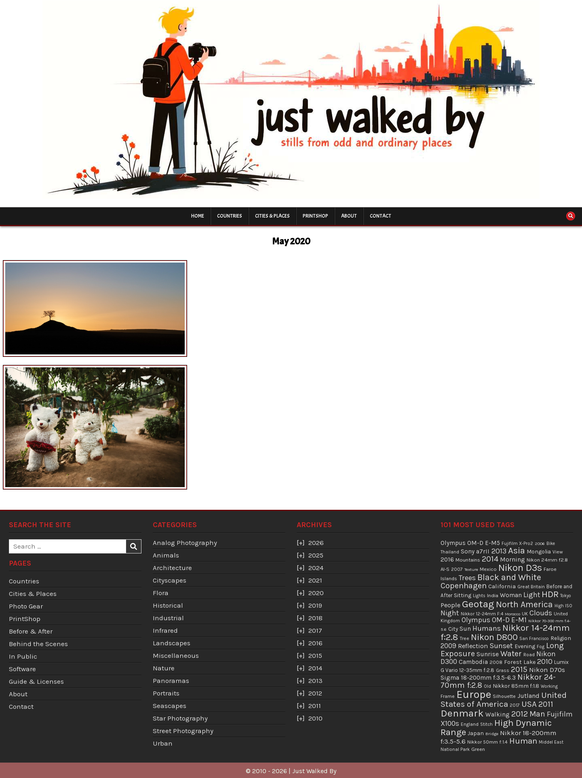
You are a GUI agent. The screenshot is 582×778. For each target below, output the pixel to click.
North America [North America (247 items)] (524, 604)
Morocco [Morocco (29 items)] (512, 614)
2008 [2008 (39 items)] (495, 662)
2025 (315, 555)
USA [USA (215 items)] (529, 704)
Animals (166, 555)
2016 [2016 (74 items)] (447, 559)
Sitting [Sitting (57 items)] (462, 595)
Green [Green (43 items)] (478, 749)
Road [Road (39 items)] (529, 654)
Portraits (166, 693)
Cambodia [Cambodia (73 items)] (473, 662)
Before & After (31, 631)
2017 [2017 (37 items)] (515, 705)
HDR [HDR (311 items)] (550, 594)
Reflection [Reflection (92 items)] (473, 646)
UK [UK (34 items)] (525, 614)
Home (197, 216)
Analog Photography (185, 542)
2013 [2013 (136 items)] (498, 551)
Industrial (168, 618)
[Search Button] (570, 216)
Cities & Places (272, 216)
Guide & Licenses (36, 681)
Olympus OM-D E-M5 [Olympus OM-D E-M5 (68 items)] (470, 543)
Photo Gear (26, 606)
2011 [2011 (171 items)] (545, 704)
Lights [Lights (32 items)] (479, 595)
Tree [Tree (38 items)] (464, 638)
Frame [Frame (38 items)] (448, 696)
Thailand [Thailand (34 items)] (450, 552)
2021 (315, 580)
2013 (315, 680)
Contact (380, 216)
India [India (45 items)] (492, 595)
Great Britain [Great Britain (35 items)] (531, 586)
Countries (229, 216)
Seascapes (169, 706)
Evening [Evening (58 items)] (525, 646)
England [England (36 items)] (470, 724)
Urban (163, 743)
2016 (315, 643)
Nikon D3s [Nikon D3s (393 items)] (520, 567)
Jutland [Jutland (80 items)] (528, 696)
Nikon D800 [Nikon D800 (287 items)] (494, 637)
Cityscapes (169, 580)
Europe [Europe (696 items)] (473, 694)
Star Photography (180, 718)
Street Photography (183, 731)
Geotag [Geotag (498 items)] (478, 604)
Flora (161, 593)
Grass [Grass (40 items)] (502, 670)
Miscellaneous (176, 655)
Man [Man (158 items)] (537, 714)
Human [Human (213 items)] (523, 741)
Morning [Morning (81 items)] (512, 559)
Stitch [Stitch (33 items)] (486, 724)
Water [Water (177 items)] (511, 653)
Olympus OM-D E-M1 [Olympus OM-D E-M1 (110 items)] (494, 620)
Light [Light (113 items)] (531, 595)
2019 (315, 605)
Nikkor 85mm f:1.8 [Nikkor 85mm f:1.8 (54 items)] (516, 686)
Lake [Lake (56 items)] (529, 662)
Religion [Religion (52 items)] (560, 638)
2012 (315, 693)
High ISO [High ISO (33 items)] (563, 605)
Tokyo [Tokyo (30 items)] (565, 595)
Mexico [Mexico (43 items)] (488, 569)
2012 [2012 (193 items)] (519, 714)
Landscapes (171, 643)
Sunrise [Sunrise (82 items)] (488, 654)
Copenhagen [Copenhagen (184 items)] (464, 585)
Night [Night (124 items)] (450, 612)
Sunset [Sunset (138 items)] (501, 645)
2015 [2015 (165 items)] (519, 669)
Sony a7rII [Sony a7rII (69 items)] (475, 551)
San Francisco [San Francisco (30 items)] (534, 638)
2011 (314, 706)
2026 (316, 542)
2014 (315, 668)
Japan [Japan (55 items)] (476, 733)
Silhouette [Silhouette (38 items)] (504, 696)
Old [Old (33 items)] (487, 686)
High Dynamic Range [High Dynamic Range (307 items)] (496, 727)
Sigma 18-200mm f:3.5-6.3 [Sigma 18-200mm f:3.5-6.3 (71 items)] (478, 677)
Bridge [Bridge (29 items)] (491, 733)
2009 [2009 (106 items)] (448, 646)
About (349, 216)
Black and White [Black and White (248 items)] (509, 577)
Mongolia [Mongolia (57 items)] (539, 551)
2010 (315, 718)
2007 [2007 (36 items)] (457, 569)
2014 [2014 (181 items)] (490, 559)
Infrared (165, 630)
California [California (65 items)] (502, 586)
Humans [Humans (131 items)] (486, 628)
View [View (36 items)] (557, 552)
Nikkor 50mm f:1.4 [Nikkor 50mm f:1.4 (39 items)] (487, 742)
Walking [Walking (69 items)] (497, 714)
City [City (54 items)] (453, 628)
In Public (23, 656)
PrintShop (315, 216)
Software (22, 669)
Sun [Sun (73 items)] (465, 628)
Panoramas (171, 680)
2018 (315, 618)
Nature (164, 668)
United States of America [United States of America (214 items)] (504, 699)
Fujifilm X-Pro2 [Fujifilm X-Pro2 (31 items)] (517, 543)
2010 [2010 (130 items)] (544, 661)
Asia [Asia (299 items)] (516, 550)
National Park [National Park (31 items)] (455, 749)
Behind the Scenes (38, 644)
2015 (315, 655)
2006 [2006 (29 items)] (540, 543)
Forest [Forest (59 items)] (513, 662)
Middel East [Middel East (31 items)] (551, 742)
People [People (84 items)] (450, 605)
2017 (315, 630)
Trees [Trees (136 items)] (467, 577)
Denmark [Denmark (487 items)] (462, 713)
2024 (315, 568)
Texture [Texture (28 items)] (471, 569)
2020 (316, 593)
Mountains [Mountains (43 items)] (467, 560)
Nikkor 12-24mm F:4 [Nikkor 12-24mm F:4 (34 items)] (482, 614)
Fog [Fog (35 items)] (540, 646)
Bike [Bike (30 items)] (550, 543)
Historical (168, 605)
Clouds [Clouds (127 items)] (540, 612)
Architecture (172, 568)
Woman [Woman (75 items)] (511, 595)
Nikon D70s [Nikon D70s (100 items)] (547, 670)
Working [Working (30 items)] (549, 686)
